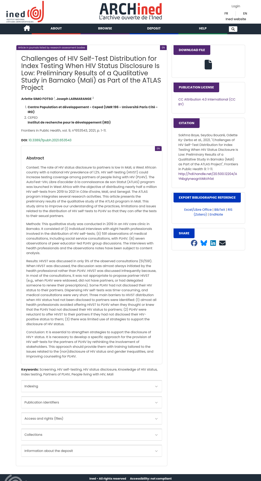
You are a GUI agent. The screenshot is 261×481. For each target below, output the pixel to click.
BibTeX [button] (219, 209)
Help (203, 28)
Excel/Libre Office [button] (198, 209)
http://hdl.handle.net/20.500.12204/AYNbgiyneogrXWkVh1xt (207, 176)
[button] (233, 29)
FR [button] (226, 13)
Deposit (154, 28)
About (56, 28)
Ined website (236, 19)
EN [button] (245, 13)
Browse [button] (105, 28)
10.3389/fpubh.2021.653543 (50, 140)
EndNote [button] (216, 214)
